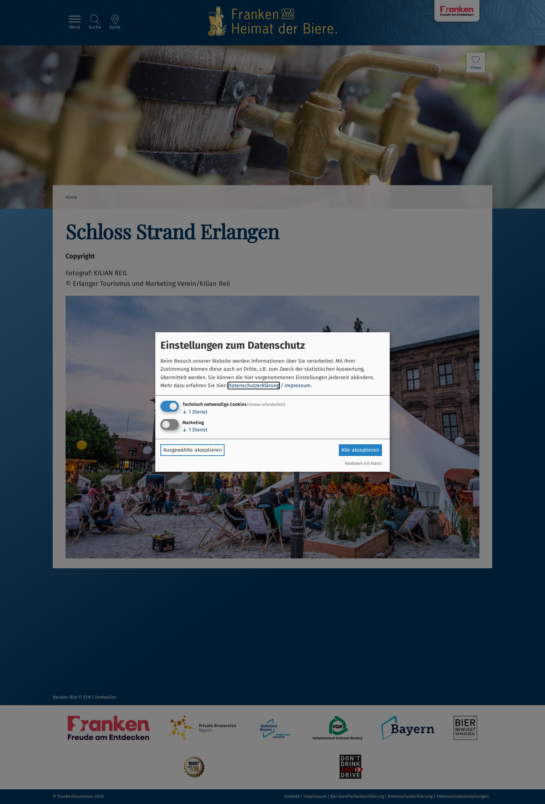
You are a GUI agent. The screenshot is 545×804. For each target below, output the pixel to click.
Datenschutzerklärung (253, 385)
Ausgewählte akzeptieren (192, 450)
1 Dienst (194, 412)
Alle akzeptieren (360, 450)
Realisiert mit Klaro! (363, 463)
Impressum (298, 385)
